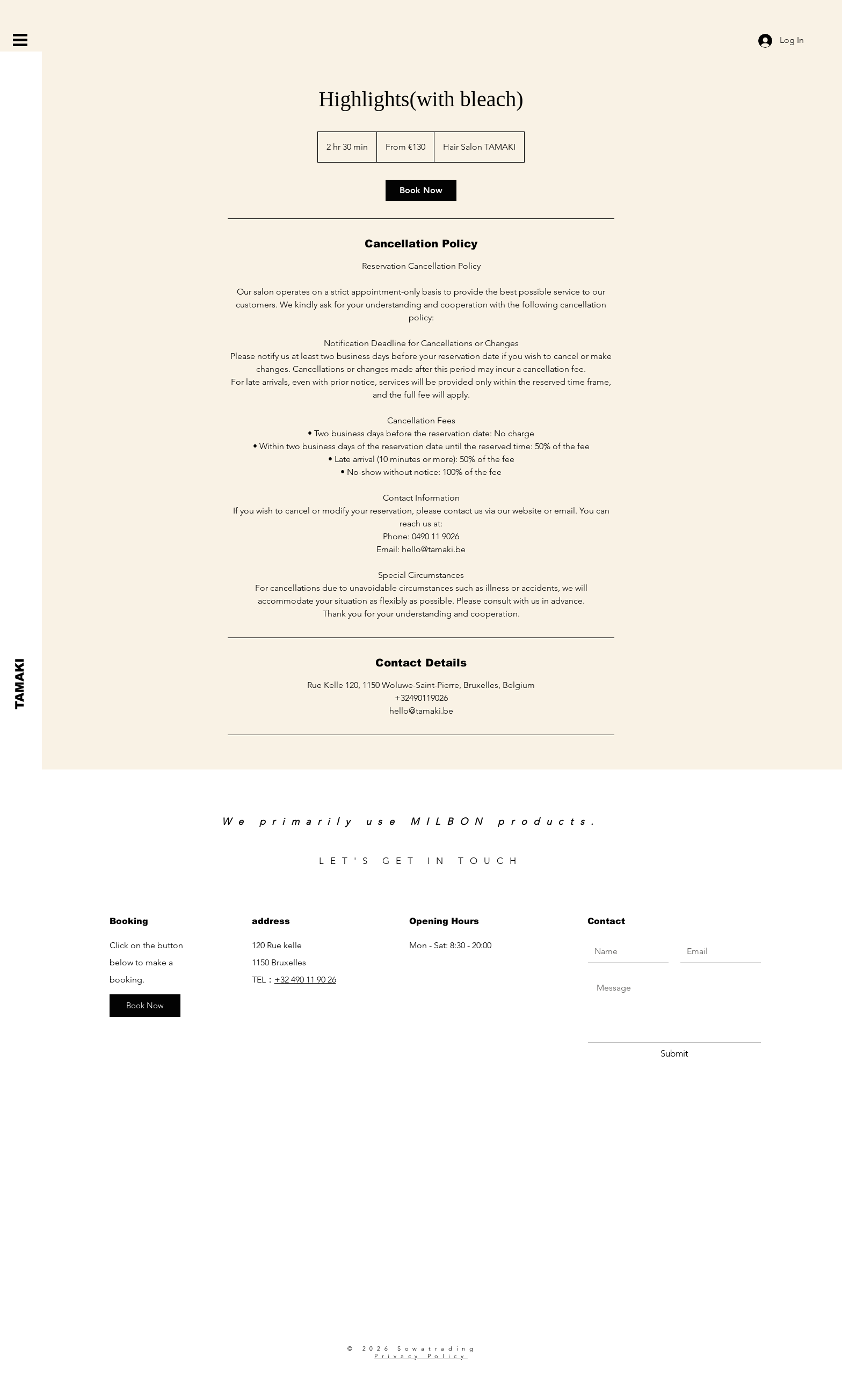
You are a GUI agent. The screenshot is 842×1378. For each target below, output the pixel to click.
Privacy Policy (421, 1356)
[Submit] (674, 1054)
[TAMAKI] (20, 683)
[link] (421, 190)
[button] (20, 40)
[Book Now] (145, 1005)
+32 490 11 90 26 (305, 979)
